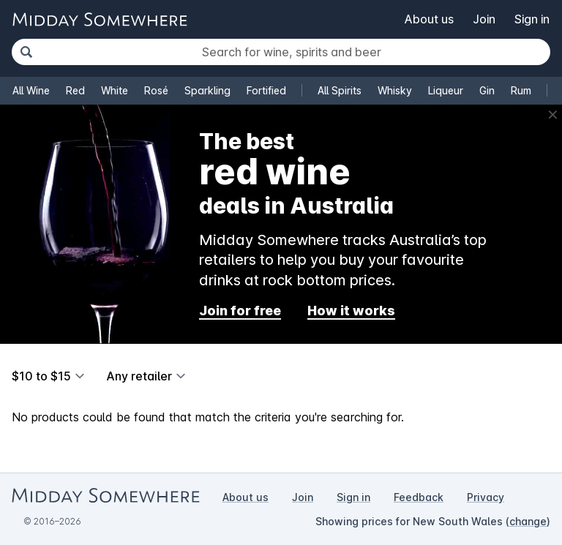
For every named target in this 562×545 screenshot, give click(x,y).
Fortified (266, 90)
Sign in (532, 19)
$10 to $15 (41, 376)
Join (484, 19)
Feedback (418, 497)
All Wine (31, 90)
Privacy (485, 497)
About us (429, 19)
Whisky (395, 90)
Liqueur (445, 90)
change (528, 521)
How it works (351, 310)
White (114, 90)
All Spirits (339, 90)
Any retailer (139, 376)
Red (75, 90)
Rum (521, 90)
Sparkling (207, 90)
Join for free (240, 310)
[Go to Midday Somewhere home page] (99, 19)
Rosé (156, 90)
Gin (487, 90)
